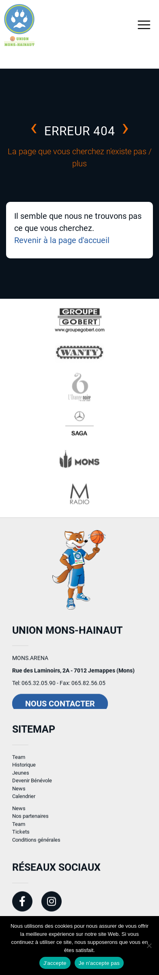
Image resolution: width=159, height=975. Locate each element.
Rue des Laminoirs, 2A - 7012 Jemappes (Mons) (73, 675)
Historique (24, 769)
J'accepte (55, 963)
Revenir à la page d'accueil (62, 240)
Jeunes (20, 777)
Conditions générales (36, 844)
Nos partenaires (30, 821)
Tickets (21, 836)
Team (18, 762)
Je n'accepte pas (99, 963)
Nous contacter (60, 708)
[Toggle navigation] (144, 25)
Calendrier (23, 801)
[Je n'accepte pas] (149, 945)
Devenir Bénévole (32, 785)
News (19, 793)
